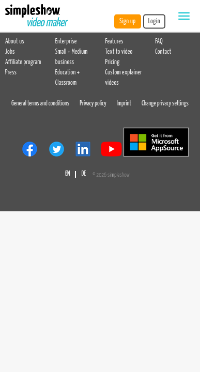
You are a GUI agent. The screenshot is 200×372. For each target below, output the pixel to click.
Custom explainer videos (123, 78)
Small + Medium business (71, 57)
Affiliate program (23, 62)
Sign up (127, 21)
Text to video (119, 52)
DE (83, 174)
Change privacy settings (165, 104)
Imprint (124, 104)
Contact (163, 52)
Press (11, 73)
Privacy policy (93, 104)
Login (154, 21)
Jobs (10, 52)
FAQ (159, 42)
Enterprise (66, 42)
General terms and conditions (40, 104)
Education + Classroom (67, 78)
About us (14, 42)
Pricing (112, 62)
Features (114, 42)
